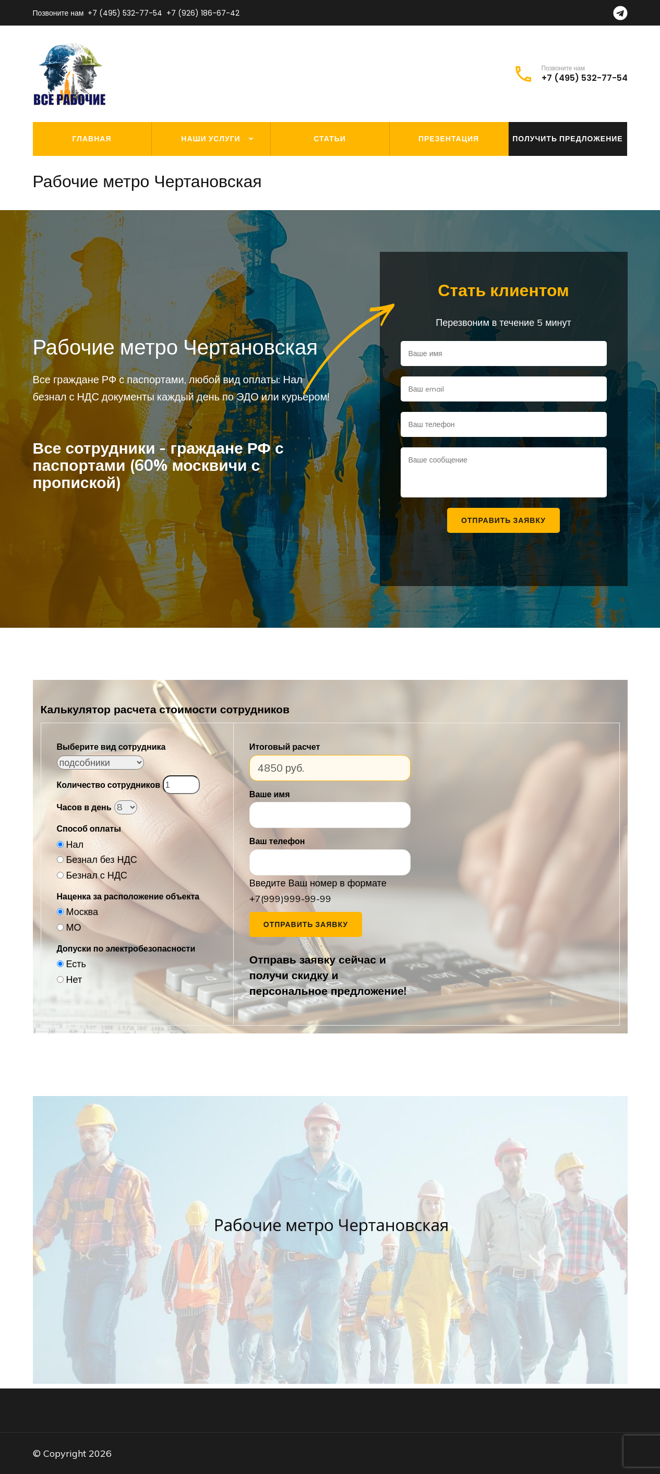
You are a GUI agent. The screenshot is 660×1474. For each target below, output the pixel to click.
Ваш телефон (277, 841)
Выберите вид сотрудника (111, 746)
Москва (82, 912)
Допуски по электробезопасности (126, 948)
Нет (74, 979)
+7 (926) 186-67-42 (202, 13)
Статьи (330, 138)
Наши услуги (210, 138)
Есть (76, 964)
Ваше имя (269, 794)
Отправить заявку (305, 924)
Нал (75, 844)
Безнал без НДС (101, 860)
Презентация (448, 138)
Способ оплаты (89, 828)
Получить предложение (567, 138)
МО (73, 927)
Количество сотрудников (108, 784)
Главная (92, 138)
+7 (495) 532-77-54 (125, 13)
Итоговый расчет (284, 746)
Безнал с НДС (96, 875)
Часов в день (84, 807)
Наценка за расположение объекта (128, 896)
